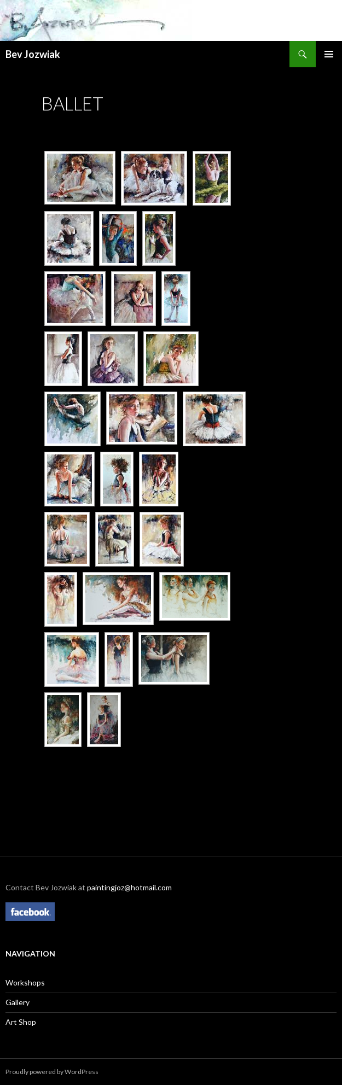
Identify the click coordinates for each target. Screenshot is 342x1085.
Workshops (25, 982)
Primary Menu (329, 54)
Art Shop (20, 1021)
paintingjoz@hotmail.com (129, 887)
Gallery (17, 1002)
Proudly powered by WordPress (51, 1072)
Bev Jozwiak (32, 54)
